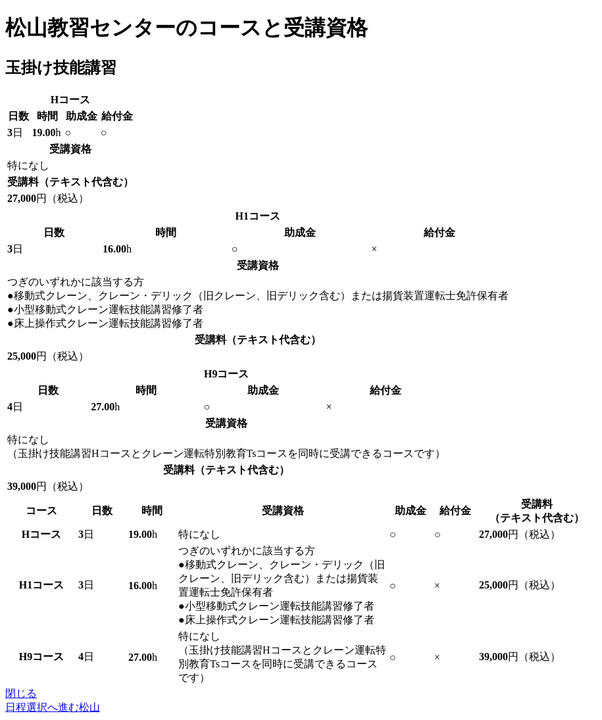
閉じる (21, 693)
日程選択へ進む (52, 707)
